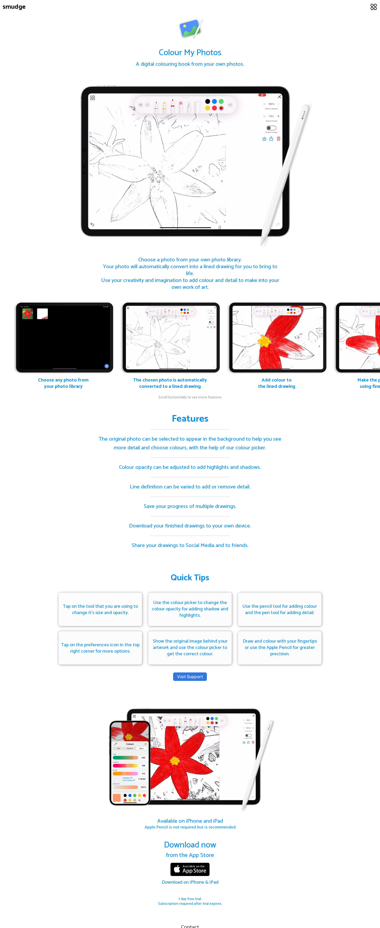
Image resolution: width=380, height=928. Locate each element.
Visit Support (190, 676)
